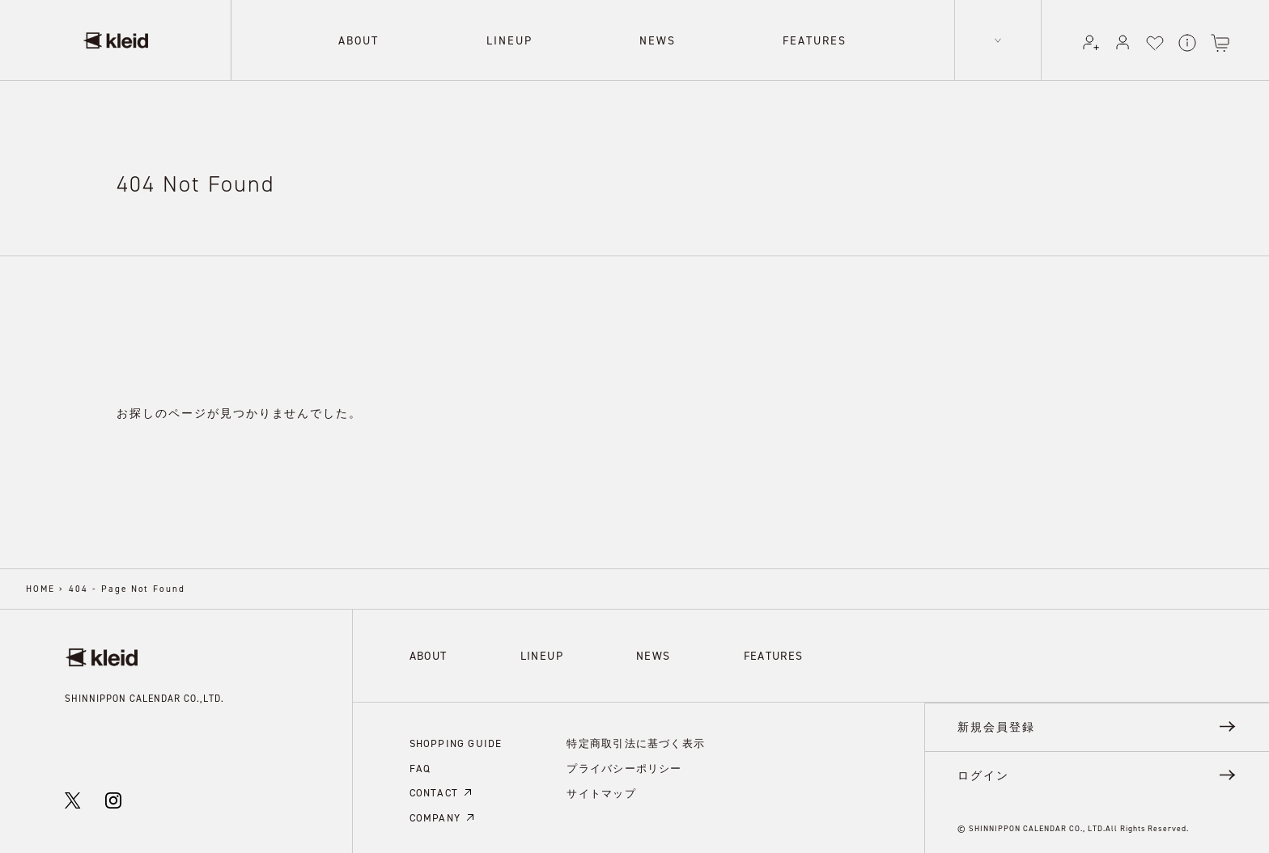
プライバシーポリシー (611, 764)
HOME (40, 588)
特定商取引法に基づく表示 (621, 741)
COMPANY (441, 813)
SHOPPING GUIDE (453, 743)
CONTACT (440, 789)
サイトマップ (591, 786)
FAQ (419, 766)
